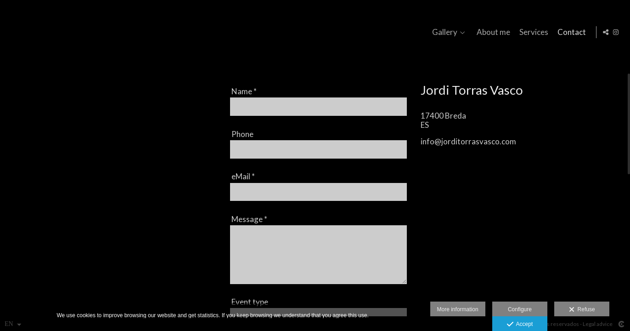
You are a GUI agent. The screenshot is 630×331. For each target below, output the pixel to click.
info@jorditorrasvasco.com (468, 141)
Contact (570, 32)
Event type (249, 302)
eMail (243, 176)
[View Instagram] (615, 32)
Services (532, 32)
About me (492, 32)
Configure (520, 309)
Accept (520, 324)
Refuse (582, 310)
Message (249, 219)
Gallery (443, 32)
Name (244, 91)
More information (457, 309)
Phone (242, 134)
